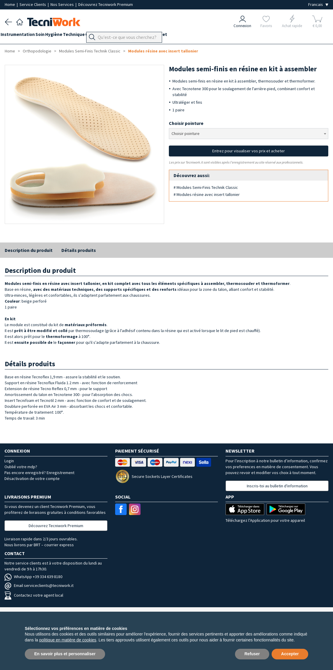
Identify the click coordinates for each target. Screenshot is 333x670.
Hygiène (66, 36)
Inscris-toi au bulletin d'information (277, 486)
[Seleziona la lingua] (318, 4)
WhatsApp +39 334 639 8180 (33, 576)
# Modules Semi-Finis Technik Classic (206, 187)
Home (10, 4)
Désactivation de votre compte (32, 478)
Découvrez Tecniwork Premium (105, 4)
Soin (48, 36)
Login (9, 460)
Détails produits (78, 250)
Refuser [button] (252, 653)
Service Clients (33, 4)
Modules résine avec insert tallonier (163, 51)
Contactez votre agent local (33, 595)
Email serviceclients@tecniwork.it (39, 585)
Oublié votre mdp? (20, 466)
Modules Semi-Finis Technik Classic (89, 51)
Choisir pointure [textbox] (186, 133)
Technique (90, 36)
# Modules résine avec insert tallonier (207, 194)
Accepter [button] (290, 653)
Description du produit (29, 250)
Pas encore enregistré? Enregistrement (39, 472)
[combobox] (248, 133)
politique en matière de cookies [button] (67, 640)
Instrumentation (22, 36)
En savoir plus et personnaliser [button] (65, 653)
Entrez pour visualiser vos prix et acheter (248, 151)
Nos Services (62, 4)
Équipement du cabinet (168, 36)
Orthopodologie (122, 36)
